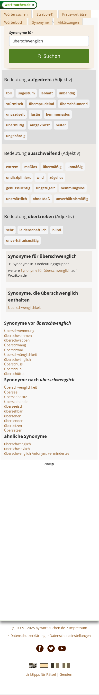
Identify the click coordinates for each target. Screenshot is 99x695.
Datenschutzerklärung (27, 635)
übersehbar (13, 411)
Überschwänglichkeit (20, 354)
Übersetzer (13, 430)
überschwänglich (17, 359)
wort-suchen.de (52, 627)
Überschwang (15, 345)
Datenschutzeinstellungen (70, 635)
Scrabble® (45, 14)
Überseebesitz (15, 396)
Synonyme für (21, 32)
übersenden (13, 420)
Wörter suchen (15, 14)
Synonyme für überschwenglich (46, 270)
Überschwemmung (19, 330)
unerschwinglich (17, 448)
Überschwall (14, 350)
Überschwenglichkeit (24, 307)
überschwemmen (18, 335)
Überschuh (13, 369)
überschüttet (14, 373)
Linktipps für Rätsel (41, 674)
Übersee (11, 392)
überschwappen (17, 340)
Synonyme (40, 22)
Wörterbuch (13, 22)
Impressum (78, 627)
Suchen (49, 56)
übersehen (12, 416)
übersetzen (13, 425)
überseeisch (13, 406)
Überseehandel (16, 401)
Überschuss (13, 364)
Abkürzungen (68, 22)
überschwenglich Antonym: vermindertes (36, 453)
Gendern (66, 674)
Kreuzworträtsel (75, 14)
